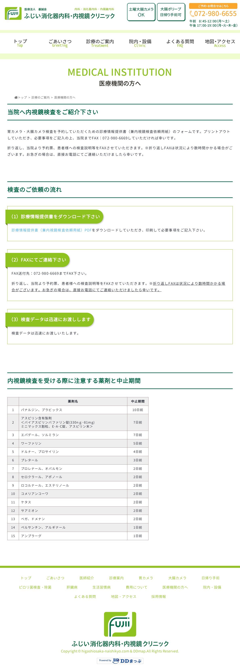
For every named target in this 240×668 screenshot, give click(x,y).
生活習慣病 (101, 587)
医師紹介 (87, 578)
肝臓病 (72, 587)
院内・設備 (212, 587)
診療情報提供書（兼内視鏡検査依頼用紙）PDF (52, 230)
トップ (25, 578)
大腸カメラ (177, 578)
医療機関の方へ (175, 587)
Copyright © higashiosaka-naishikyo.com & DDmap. (120, 651)
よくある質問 (85, 596)
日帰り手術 (210, 578)
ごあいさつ (55, 578)
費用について (137, 587)
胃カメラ (146, 578)
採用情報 (158, 596)
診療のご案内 (40, 97)
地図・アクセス (123, 596)
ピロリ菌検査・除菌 (35, 587)
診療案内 (116, 578)
